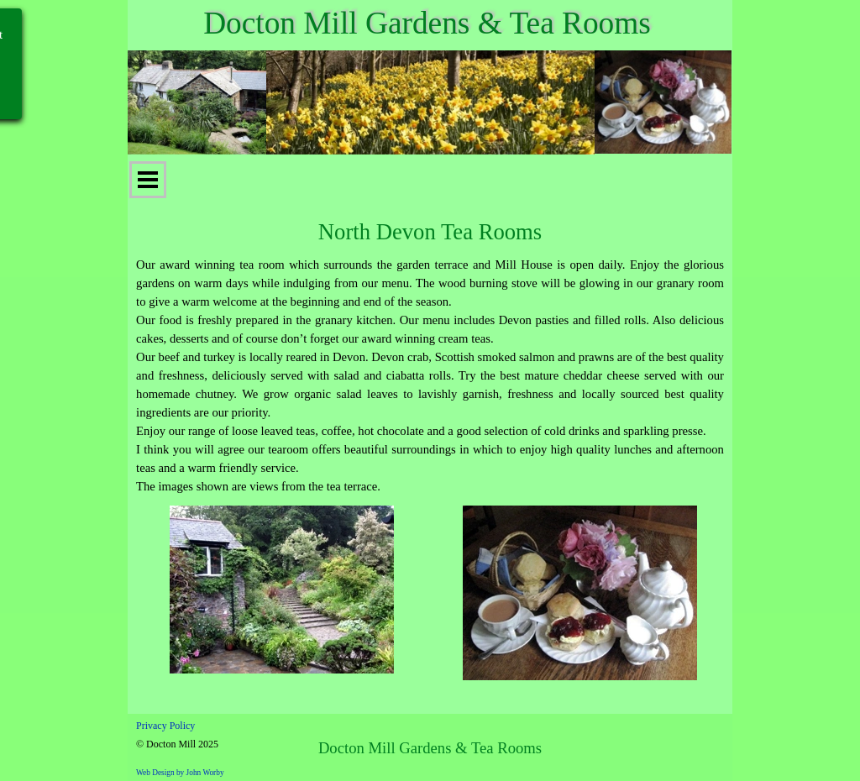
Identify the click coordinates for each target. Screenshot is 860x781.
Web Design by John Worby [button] (180, 772)
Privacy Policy (165, 725)
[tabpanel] (430, 375)
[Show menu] (147, 179)
